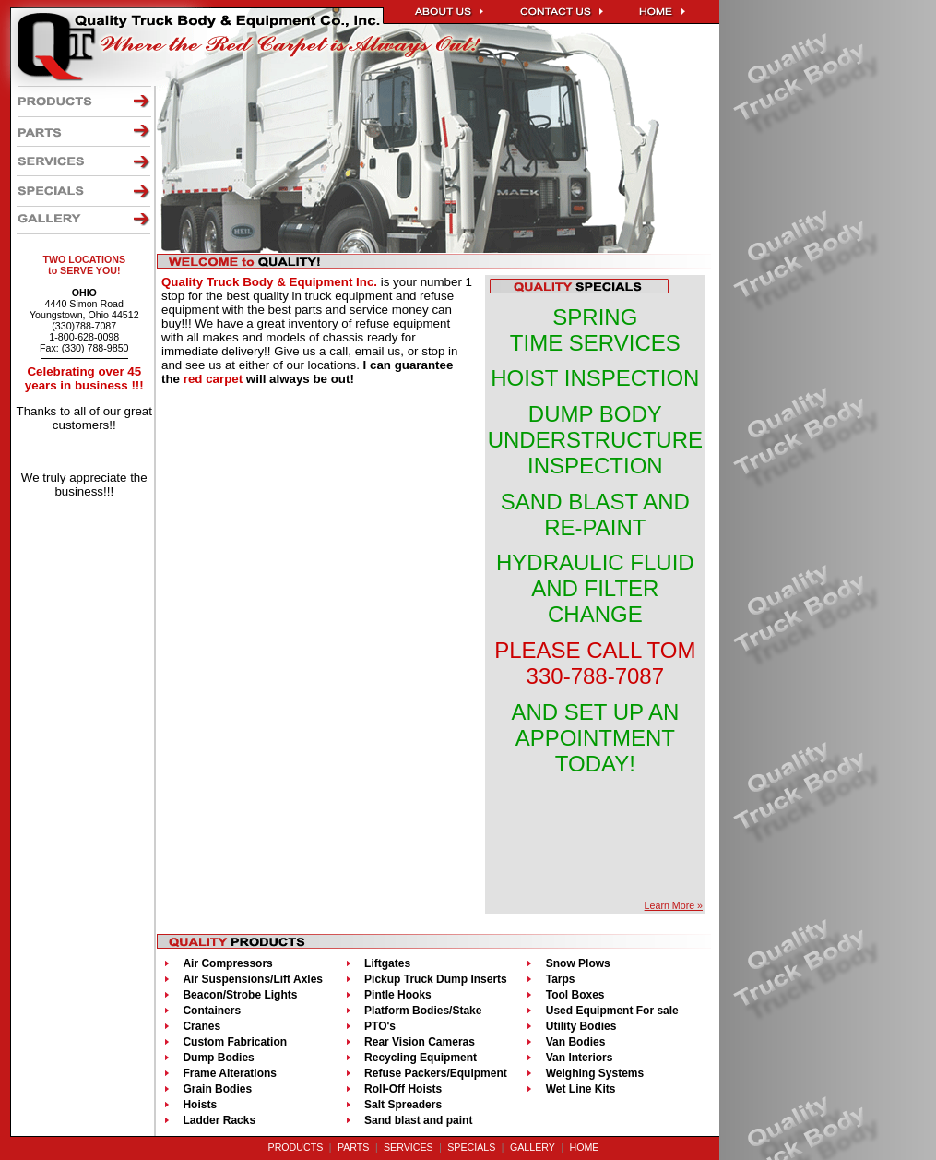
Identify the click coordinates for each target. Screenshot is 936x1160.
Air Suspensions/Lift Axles (253, 979)
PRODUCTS (296, 1147)
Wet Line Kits (581, 1088)
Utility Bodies (581, 1026)
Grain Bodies (217, 1088)
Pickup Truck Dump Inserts (435, 979)
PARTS (354, 1147)
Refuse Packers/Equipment (435, 1073)
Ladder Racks (219, 1120)
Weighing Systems (595, 1073)
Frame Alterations (230, 1073)
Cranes (201, 1026)
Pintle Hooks (398, 994)
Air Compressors (227, 963)
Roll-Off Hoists (403, 1088)
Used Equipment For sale (612, 1010)
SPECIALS (471, 1147)
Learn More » (674, 905)
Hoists (200, 1104)
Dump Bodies (218, 1057)
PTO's (380, 1026)
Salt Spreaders (403, 1104)
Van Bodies (576, 1041)
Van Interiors (579, 1057)
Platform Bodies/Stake (422, 1010)
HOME (583, 1147)
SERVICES (408, 1147)
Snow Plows (578, 963)
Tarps (560, 979)
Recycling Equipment (420, 1057)
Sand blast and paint (418, 1120)
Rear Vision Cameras (419, 1041)
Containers (212, 1010)
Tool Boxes (575, 994)
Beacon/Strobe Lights (240, 994)
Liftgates (387, 963)
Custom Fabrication (235, 1041)
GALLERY (532, 1147)
